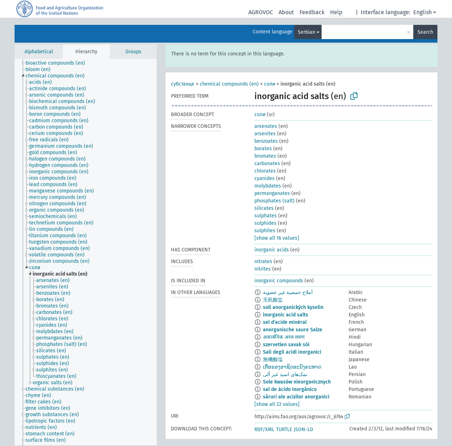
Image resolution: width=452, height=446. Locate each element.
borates (263, 149)
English (422, 12)
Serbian (306, 32)
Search (425, 32)
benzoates (266, 141)
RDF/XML (264, 429)
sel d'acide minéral (285, 322)
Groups (133, 52)
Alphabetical (39, 52)
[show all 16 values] (276, 238)
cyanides (264, 178)
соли (269, 84)
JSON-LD (303, 429)
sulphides (265, 223)
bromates (265, 156)
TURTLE (284, 429)
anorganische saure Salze (292, 330)
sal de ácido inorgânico (290, 389)
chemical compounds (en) (229, 84)
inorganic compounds (278, 281)
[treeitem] (58, 63)
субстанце (182, 84)
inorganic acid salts (285, 315)
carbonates (267, 164)
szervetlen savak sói (286, 345)
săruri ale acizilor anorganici (296, 397)
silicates (264, 208)
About (286, 12)
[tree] (86, 252)
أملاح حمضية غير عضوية (288, 292)
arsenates (265, 126)
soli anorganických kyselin (293, 307)
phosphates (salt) (274, 201)
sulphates (265, 216)
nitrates (263, 262)
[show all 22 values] (277, 404)
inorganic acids (271, 250)
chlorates (265, 171)
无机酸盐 (273, 300)
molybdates (267, 186)
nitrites (262, 269)
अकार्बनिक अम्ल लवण (284, 337)
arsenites (265, 134)
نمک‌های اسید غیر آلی (285, 374)
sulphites (264, 231)
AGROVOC (260, 12)
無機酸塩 (273, 360)
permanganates (272, 193)
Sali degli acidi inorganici (292, 352)
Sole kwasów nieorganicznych (297, 382)
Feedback (312, 12)
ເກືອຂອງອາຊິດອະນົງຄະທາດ (292, 367)
